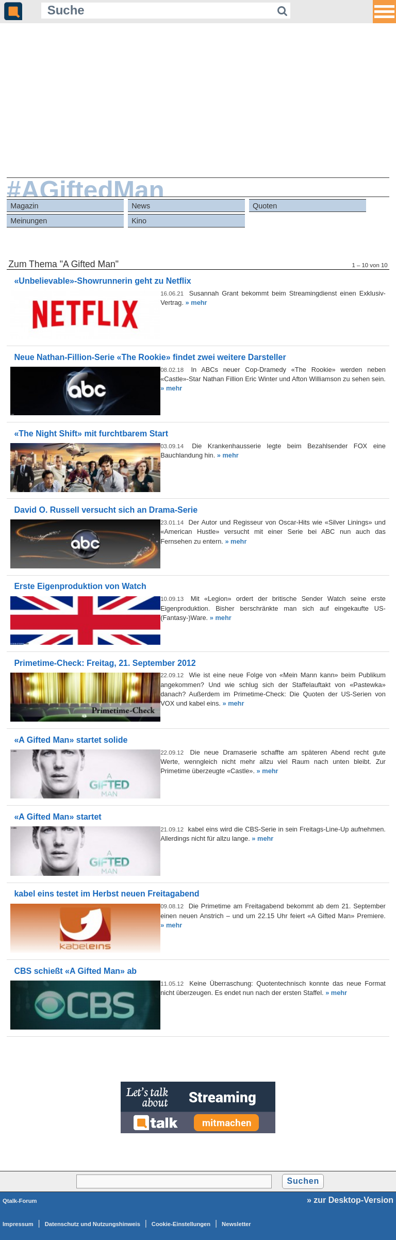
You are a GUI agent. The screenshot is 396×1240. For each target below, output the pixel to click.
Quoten (265, 206)
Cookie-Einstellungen (181, 1224)
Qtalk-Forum (20, 1201)
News (140, 206)
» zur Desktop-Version (350, 1200)
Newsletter (236, 1224)
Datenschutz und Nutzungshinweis (92, 1224)
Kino (138, 221)
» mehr (196, 302)
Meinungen (28, 221)
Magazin (24, 206)
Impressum (18, 1224)
